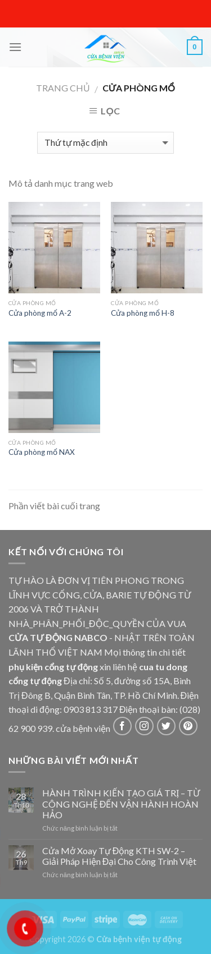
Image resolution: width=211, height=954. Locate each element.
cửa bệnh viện (83, 728)
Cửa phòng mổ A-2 (39, 312)
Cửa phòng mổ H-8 (142, 312)
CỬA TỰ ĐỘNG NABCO (57, 637)
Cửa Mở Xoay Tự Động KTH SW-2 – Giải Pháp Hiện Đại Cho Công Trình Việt (119, 856)
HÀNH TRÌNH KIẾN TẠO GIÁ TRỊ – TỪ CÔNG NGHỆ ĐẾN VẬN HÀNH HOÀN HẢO (121, 803)
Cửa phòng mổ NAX (41, 452)
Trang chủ (63, 87)
